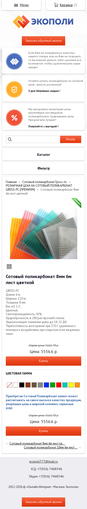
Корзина (66, 5)
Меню (24, 5)
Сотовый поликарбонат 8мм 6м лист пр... (37, 443)
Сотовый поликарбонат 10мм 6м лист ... (50, 447)
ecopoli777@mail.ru (43, 461)
